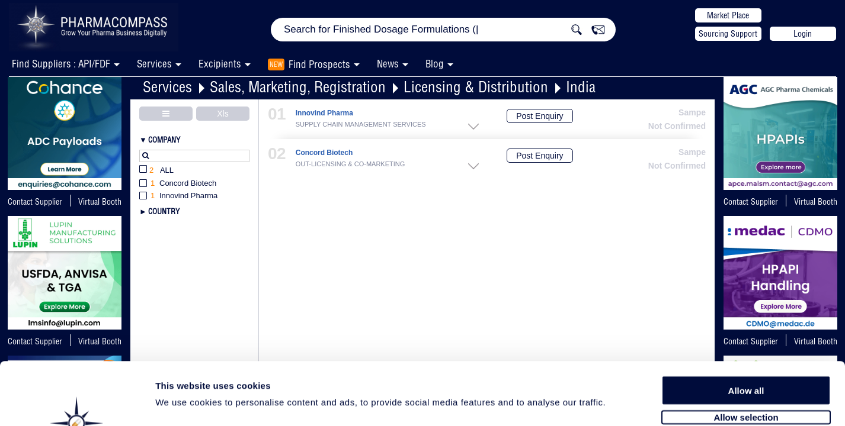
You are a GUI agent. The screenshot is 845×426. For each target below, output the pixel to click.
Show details (621, 403)
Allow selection (745, 353)
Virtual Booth (99, 201)
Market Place (728, 15)
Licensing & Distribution (476, 87)
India (581, 87)
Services (167, 87)
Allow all (746, 327)
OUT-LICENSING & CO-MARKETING (350, 164)
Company (164, 139)
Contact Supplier (35, 201)
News (388, 63)
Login (802, 33)
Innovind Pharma (324, 113)
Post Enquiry (539, 116)
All (156, 170)
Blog (434, 63)
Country (164, 211)
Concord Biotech (324, 153)
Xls (222, 113)
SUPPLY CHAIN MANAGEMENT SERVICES (361, 124)
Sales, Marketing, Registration (298, 87)
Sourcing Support (728, 33)
